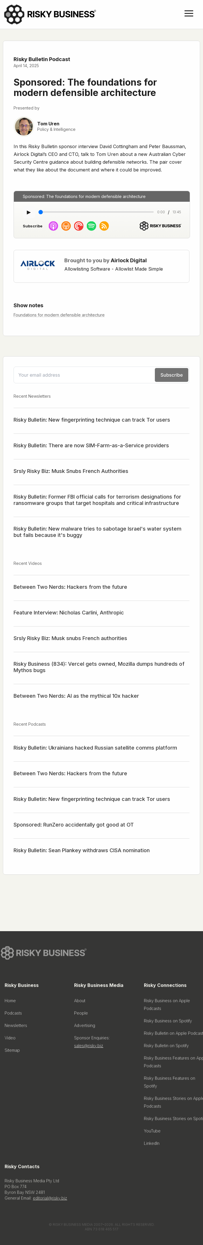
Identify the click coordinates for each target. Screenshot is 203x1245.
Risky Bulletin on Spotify (166, 1047)
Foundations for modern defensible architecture (59, 314)
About (79, 1002)
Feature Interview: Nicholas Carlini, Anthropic (69, 613)
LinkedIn (151, 1144)
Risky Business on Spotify (168, 1022)
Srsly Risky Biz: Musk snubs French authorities (70, 638)
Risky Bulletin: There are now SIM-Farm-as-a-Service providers (91, 445)
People (81, 1014)
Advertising (84, 1027)
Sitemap (12, 1051)
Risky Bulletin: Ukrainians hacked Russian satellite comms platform (95, 748)
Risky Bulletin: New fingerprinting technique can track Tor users (92, 420)
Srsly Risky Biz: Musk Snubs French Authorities (71, 471)
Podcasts (13, 1014)
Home (10, 1002)
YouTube (152, 1132)
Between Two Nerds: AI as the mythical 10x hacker (76, 696)
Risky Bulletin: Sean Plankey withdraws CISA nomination (82, 850)
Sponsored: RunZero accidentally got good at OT (74, 825)
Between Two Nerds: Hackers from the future (70, 587)
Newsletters (16, 1027)
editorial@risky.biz (50, 1199)
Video (10, 1039)
